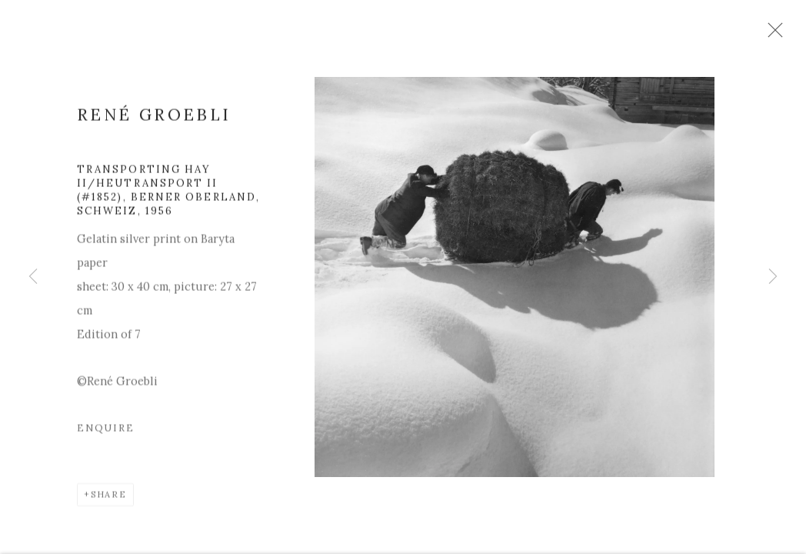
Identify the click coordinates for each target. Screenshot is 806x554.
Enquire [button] (106, 435)
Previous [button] (33, 277)
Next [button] (773, 277)
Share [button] (109, 501)
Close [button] (782, 34)
